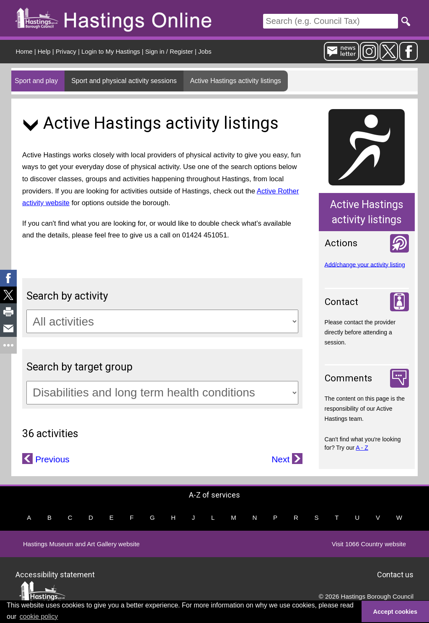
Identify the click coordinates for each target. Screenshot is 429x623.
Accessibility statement (55, 574)
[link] (8, 278)
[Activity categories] (162, 321)
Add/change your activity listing (365, 264)
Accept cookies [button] (395, 611)
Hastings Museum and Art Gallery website (81, 543)
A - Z (362, 447)
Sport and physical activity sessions (124, 80)
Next (281, 459)
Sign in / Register (169, 51)
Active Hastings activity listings (235, 80)
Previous (51, 459)
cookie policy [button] (39, 616)
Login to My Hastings (110, 51)
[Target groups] (162, 392)
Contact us (395, 574)
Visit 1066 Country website (369, 543)
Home (24, 51)
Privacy (66, 51)
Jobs (205, 51)
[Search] (330, 21)
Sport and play (36, 80)
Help (44, 51)
